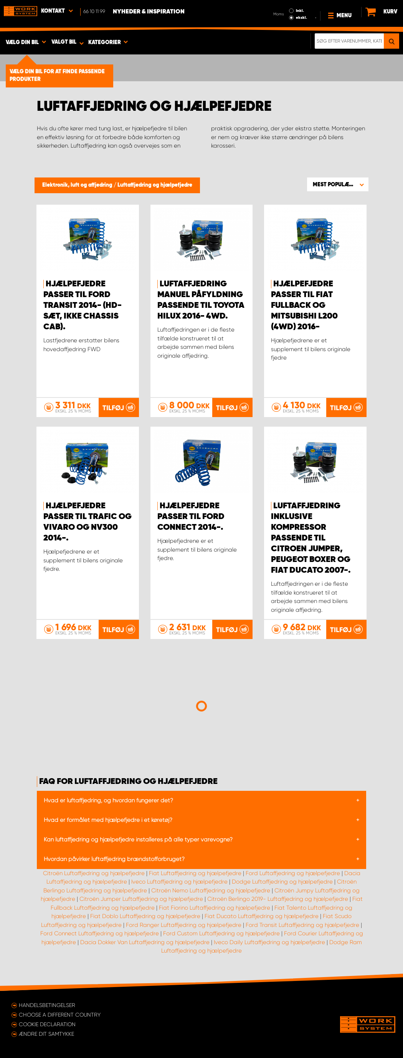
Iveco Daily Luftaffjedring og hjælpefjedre (269, 942)
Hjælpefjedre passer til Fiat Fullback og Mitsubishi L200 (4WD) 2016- (304, 305)
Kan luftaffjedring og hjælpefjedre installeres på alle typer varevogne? (138, 839)
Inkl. (300, 11)
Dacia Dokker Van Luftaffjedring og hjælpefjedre (145, 942)
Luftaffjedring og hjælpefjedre (154, 185)
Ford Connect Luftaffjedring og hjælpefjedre (99, 933)
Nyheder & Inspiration (149, 12)
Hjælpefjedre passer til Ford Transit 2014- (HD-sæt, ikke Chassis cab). (82, 305)
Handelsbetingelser (47, 1005)
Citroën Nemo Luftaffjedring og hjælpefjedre (210, 890)
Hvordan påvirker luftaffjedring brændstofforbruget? (114, 859)
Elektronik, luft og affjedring (78, 185)
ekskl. (301, 18)
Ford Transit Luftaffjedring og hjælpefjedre (302, 925)
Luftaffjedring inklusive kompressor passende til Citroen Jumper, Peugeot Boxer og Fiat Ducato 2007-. (311, 538)
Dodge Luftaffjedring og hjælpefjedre (282, 881)
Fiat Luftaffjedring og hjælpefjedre (195, 873)
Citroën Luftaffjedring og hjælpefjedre (94, 873)
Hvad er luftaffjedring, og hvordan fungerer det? (108, 800)
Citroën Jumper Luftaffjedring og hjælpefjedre (141, 898)
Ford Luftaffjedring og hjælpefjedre (293, 873)
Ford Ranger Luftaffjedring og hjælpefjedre (183, 925)
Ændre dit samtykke (46, 1034)
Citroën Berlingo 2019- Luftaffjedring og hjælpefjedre (277, 898)
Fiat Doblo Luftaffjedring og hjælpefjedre (145, 916)
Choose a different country (60, 1015)
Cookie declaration (47, 1024)
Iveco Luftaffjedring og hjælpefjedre (179, 881)
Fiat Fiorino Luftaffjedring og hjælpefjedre (214, 907)
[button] (337, 184)
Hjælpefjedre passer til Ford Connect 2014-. (191, 517)
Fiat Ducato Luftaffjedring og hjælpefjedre (262, 916)
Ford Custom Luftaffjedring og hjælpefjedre (221, 933)
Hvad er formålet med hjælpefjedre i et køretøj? (108, 819)
